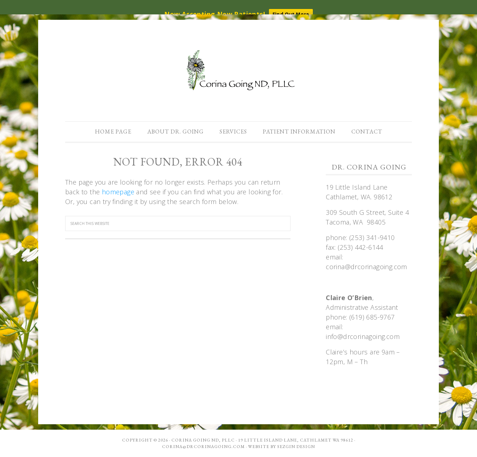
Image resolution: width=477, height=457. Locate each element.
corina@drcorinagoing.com (203, 446)
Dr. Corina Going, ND (238, 71)
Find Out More (291, 14)
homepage (118, 191)
